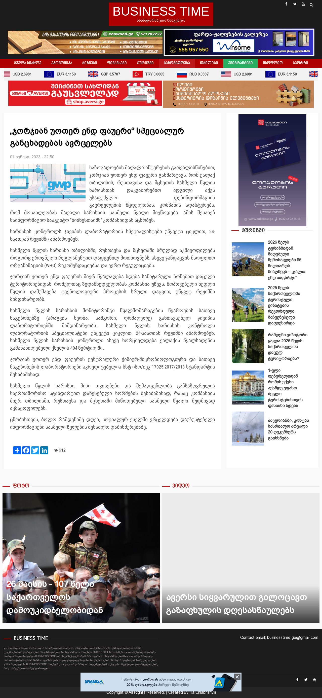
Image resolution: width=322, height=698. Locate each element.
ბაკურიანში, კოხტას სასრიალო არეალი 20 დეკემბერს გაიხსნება (248, 429)
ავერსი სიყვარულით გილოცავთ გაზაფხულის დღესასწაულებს (240, 558)
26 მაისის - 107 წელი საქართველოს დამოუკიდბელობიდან (81, 558)
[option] (272, 260)
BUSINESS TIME (160, 11)
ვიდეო (181, 486)
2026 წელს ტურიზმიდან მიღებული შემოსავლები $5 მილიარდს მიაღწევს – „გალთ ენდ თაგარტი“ (248, 259)
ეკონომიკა (61, 63)
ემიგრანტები (240, 63)
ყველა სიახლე (27, 63)
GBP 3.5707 (108, 74)
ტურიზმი (145, 63)
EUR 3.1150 (63, 74)
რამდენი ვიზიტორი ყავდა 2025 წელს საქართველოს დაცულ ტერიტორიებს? (248, 346)
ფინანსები (117, 63)
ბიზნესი (89, 63)
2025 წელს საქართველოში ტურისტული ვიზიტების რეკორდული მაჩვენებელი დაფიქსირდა (248, 305)
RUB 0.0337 (196, 74)
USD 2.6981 (240, 74)
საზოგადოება (177, 63)
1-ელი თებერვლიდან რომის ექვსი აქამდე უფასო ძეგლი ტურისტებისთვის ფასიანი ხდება (248, 388)
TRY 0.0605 (152, 74)
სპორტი (300, 63)
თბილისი (209, 63)
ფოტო (21, 486)
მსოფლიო (273, 63)
